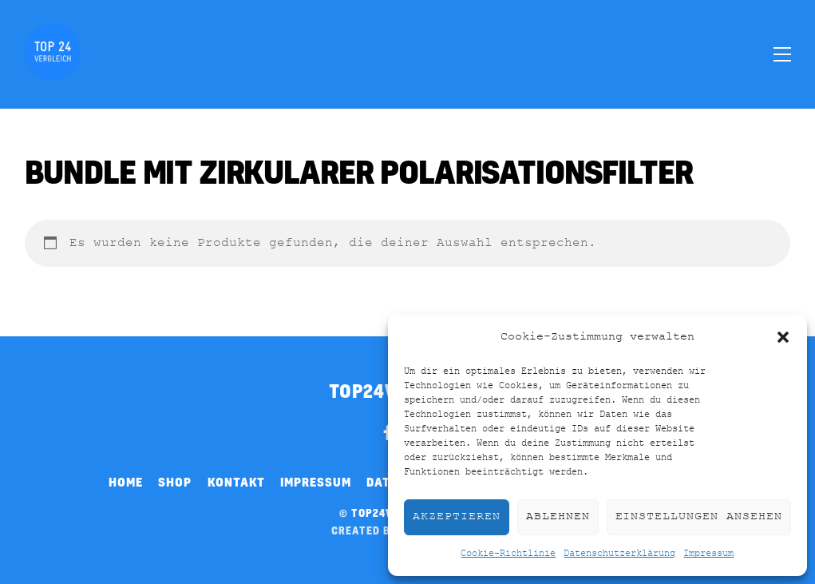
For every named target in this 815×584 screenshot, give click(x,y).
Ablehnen (558, 516)
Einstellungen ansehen (698, 516)
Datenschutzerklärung (619, 553)
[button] (783, 337)
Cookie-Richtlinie (508, 553)
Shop (175, 482)
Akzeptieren (456, 516)
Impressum (708, 553)
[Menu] (782, 54)
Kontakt (236, 482)
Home (126, 482)
